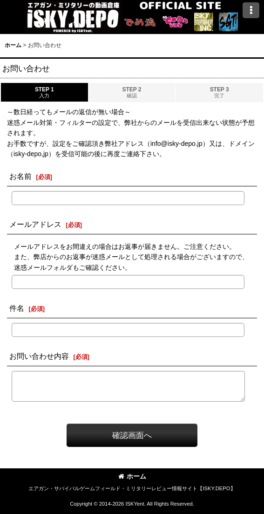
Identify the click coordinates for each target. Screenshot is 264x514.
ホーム (132, 476)
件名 (16, 308)
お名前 (20, 176)
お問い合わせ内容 (39, 356)
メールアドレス (35, 224)
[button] (251, 10)
